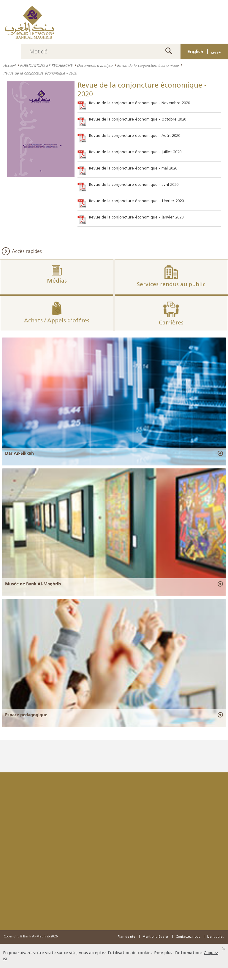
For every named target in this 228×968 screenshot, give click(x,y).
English (195, 51)
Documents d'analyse (95, 65)
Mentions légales (155, 937)
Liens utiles (215, 937)
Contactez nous (188, 937)
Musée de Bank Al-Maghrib (33, 584)
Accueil (9, 65)
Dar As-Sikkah (19, 453)
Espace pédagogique (26, 714)
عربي (216, 51)
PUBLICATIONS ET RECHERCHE (46, 65)
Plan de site (126, 937)
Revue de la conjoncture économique (148, 65)
